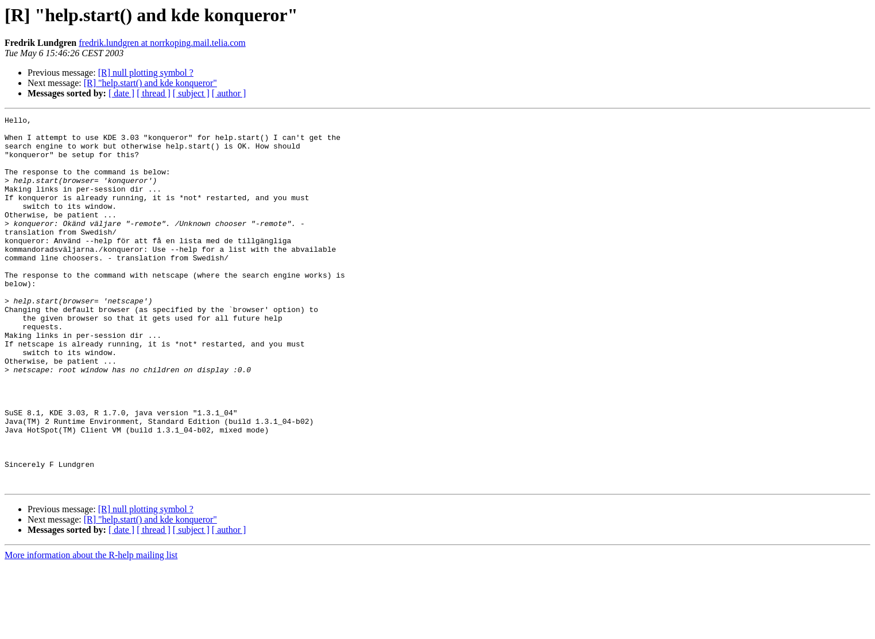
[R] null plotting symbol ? (145, 72)
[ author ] (229, 93)
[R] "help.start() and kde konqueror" (150, 83)
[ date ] (121, 93)
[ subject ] (191, 93)
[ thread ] (154, 93)
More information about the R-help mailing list (91, 629)
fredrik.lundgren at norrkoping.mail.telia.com (162, 43)
